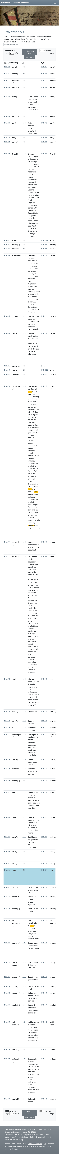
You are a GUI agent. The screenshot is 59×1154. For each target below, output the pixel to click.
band (14, 116)
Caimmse (32, 993)
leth (37, 525)
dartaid (31, 438)
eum (30, 664)
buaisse (35, 112)
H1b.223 (44, 759)
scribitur (33, 309)
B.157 (24, 897)
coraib (30, 299)
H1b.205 (44, 142)
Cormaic (31, 307)
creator (15, 728)
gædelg (31, 559)
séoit (34, 528)
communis (32, 798)
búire (36, 133)
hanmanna (32, 682)
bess (30, 649)
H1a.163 (7, 249)
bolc (13, 142)
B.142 (24, 556)
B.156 (24, 887)
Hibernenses (33, 223)
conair (14, 977)
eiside (30, 161)
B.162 (24, 977)
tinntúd (31, 582)
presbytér (32, 587)
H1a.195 (7, 993)
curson (14, 366)
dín (37, 263)
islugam (31, 435)
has (32, 892)
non (34, 404)
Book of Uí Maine (35, 1144)
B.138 (24, 333)
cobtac (15, 370)
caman (15, 1049)
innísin (30, 636)
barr (29, 112)
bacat (14, 74)
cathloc (53, 837)
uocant (31, 190)
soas (36, 97)
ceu (13, 870)
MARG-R (31, 525)
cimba (14, 909)
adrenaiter (32, 476)
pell (29, 1082)
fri (29, 268)
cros (13, 711)
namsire (36, 544)
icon (35, 610)
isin (33, 279)
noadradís (32, 172)
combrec (31, 336)
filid (29, 174)
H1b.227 (44, 817)
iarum (30, 572)
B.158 (24, 920)
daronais (31, 1087)
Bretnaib (31, 1074)
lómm (32, 639)
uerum (30, 407)
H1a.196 (7, 1005)
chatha (33, 354)
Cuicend (31, 1099)
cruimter (15, 556)
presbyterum (33, 646)
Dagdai (33, 159)
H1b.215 (44, 386)
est (35, 407)
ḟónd (30, 989)
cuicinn (53, 1099)
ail (38, 349)
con (33, 822)
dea (29, 226)
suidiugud (32, 737)
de (29, 215)
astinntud (32, 592)
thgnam (31, 182)
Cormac (31, 255)
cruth (33, 474)
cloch (14, 679)
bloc (51, 142)
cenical (32, 1066)
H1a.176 (7, 728)
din (34, 231)
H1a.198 (7, 1049)
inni (29, 425)
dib (33, 808)
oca (34, 825)
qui (33, 664)
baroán (31, 179)
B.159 (24, 909)
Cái (29, 962)
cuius (36, 195)
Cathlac (31, 837)
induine (31, 747)
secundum (32, 662)
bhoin (30, 396)
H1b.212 (44, 333)
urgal (52, 240)
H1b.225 (44, 780)
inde (29, 800)
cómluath (32, 1007)
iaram (30, 1069)
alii (29, 389)
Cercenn (31, 542)
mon (30, 1030)
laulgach (31, 461)
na (37, 510)
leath (37, 948)
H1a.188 (7, 897)
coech (30, 764)
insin (36, 213)
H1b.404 (44, 556)
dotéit (30, 104)
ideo (35, 184)
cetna (30, 276)
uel (38, 409)
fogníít (30, 833)
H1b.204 (44, 137)
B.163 (24, 986)
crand (14, 986)
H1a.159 (7, 142)
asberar (31, 520)
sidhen (30, 286)
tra (35, 603)
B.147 (24, 728)
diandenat (32, 1079)
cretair (53, 728)
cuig (34, 931)
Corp (30, 721)
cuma (14, 792)
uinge (29, 528)
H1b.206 (44, 154)
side (29, 569)
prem (34, 569)
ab (34, 792)
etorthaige (32, 755)
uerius (33, 409)
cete (14, 851)
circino (33, 547)
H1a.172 (7, 556)
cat (37, 338)
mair (38, 422)
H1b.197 (44, 67)
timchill (35, 463)
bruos (14, 240)
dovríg (30, 420)
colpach (31, 443)
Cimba (30, 909)
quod (30, 404)
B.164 (24, 1005)
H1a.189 (7, 909)
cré (36, 986)
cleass (36, 1030)
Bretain (31, 603)
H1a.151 (7, 67)
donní (33, 585)
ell (31, 349)
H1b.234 (44, 909)
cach (30, 486)
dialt (30, 302)
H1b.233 (44, 897)
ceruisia (31, 774)
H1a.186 (7, 870)
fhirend (31, 440)
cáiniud (35, 962)
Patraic (31, 522)
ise (29, 474)
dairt (30, 453)
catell (32, 338)
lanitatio (31, 967)
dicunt (33, 389)
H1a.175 (7, 721)
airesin (30, 184)
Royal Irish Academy (18, 1146)
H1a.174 (7, 711)
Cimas (30, 897)
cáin (38, 520)
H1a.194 (7, 986)
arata (30, 931)
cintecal (15, 1059)
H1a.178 (7, 759)
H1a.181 (7, 792)
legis (37, 200)
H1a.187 (7, 887)
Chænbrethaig (34, 484)
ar (29, 417)
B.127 (24, 97)
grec (30, 890)
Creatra (31, 728)
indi (34, 402)
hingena (31, 210)
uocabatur (32, 228)
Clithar (35, 412)
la (34, 1072)
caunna (53, 780)
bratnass (15, 249)
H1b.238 (44, 977)
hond (32, 684)
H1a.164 (7, 255)
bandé (30, 208)
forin (38, 822)
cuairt (30, 544)
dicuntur (31, 131)
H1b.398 (44, 837)
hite (36, 512)
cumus (14, 943)
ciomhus (15, 897)
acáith (30, 740)
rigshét (35, 414)
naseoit (34, 515)
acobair (31, 517)
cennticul (31, 1090)
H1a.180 (7, 780)
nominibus (32, 218)
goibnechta (32, 205)
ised (34, 427)
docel (35, 399)
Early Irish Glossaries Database (15, 2)
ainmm (30, 996)
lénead (36, 996)
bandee (31, 169)
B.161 (24, 962)
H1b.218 (44, 679)
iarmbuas (32, 107)
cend (33, 510)
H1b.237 (44, 962)
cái (37, 977)
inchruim (31, 641)
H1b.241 (44, 1005)
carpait (34, 266)
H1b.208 (44, 244)
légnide (31, 631)
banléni (31, 1001)
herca (30, 512)
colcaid (15, 374)
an (29, 349)
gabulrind (32, 550)
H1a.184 (7, 851)
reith (33, 430)
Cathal (15, 333)
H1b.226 (44, 792)
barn (14, 67)
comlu (14, 1005)
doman (31, 657)
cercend (15, 542)
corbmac (31, 258)
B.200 (24, 1022)
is (37, 159)
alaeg (30, 402)
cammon (53, 1049)
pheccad (31, 652)
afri (35, 179)
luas (36, 1010)
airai (29, 329)
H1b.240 (44, 993)
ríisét (35, 471)
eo (37, 792)
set (33, 702)
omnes (35, 221)
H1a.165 (7, 316)
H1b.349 (44, 374)
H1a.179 (7, 769)
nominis (31, 304)
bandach (15, 80)
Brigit (30, 154)
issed (36, 286)
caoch (14, 759)
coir (36, 582)
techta (30, 936)
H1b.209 (44, 249)
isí (30, 618)
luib (33, 890)
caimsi (14, 993)
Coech (30, 759)
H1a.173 (7, 679)
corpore (31, 723)
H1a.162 (7, 244)
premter (31, 564)
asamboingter (32, 1040)
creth (30, 1027)
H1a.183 (7, 837)
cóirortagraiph (34, 291)
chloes (35, 700)
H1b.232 (44, 887)
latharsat (31, 628)
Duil (29, 422)
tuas (30, 1013)
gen (29, 979)
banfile (30, 156)
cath (30, 346)
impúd (35, 504)
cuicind (15, 1099)
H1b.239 (44, 986)
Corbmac (31, 263)
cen (36, 979)
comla (52, 1005)
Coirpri (15, 316)
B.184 (24, 993)
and (32, 830)
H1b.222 (44, 734)
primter (31, 621)
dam (30, 463)
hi (35, 520)
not (29, 430)
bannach (53, 80)
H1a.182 (7, 817)
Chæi (30, 481)
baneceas (32, 164)
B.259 (24, 1059)
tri (36, 208)
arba (34, 174)
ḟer (33, 979)
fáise (30, 752)
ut (38, 309)
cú (34, 820)
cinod (32, 965)
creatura (31, 730)
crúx (29, 714)
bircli (14, 87)
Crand (30, 986)
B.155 (24, 817)
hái (35, 1027)
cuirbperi (31, 326)
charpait (35, 329)
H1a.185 (7, 863)
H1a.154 (7, 87)
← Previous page (29, 52)
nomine (31, 195)
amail (37, 636)
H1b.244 (44, 1059)
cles (29, 1043)
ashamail (31, 742)
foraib (30, 507)
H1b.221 (44, 728)
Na (36, 600)
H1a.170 (7, 386)
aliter (30, 412)
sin (37, 294)
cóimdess (31, 805)
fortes (30, 128)
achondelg (32, 745)
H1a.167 (7, 366)
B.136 (24, 255)
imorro (30, 595)
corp (14, 721)
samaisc (31, 455)
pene (30, 221)
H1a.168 (7, 370)
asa (36, 890)
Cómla (30, 1005)
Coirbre (31, 316)
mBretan (31, 634)
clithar (35, 425)
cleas (30, 1037)
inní (37, 587)
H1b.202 (44, 116)
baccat (52, 74)
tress (30, 468)
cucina (30, 1102)
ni (37, 580)
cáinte (30, 825)
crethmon (33, 1025)
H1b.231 (44, 870)
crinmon (34, 1032)
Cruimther (32, 556)
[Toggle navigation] (55, 3)
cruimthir (33, 590)
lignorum (31, 904)
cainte (52, 817)
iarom (30, 289)
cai (51, 962)
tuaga (30, 933)
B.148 (24, 734)
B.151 (24, 792)
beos (35, 507)
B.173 (24, 837)
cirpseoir (15, 769)
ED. (30, 391)
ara (34, 750)
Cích (30, 887)
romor (30, 177)
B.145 (24, 711)
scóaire (31, 771)
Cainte (31, 817)
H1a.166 (7, 333)
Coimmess (32, 943)
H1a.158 (7, 137)
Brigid (14, 154)
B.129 (24, 154)
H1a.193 (7, 977)
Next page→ (29, 57)
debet (30, 644)
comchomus (33, 945)
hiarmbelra (32, 687)
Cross (30, 711)
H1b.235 (44, 920)
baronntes (32, 126)
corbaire (31, 324)
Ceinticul (32, 1059)
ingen (36, 156)
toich (37, 1035)
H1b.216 (44, 542)
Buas (30, 97)
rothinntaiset (33, 616)
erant (37, 197)
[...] (17, 67)
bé (34, 202)
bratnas (53, 249)
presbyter (34, 562)
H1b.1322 (44, 240)
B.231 (24, 943)
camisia (35, 998)
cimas (52, 897)
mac (29, 266)
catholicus (32, 842)
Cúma (30, 792)
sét (29, 414)
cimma (30, 899)
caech (52, 759)
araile (30, 504)
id (37, 842)
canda (14, 780)
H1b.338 (44, 943)
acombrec (32, 567)
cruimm (31, 577)
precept (31, 613)
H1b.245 (44, 1099)
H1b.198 (44, 74)
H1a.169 (7, 374)
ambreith (31, 479)
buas (14, 97)
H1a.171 (7, 542)
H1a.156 (7, 116)
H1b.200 (44, 87)
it (35, 525)
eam (30, 187)
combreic (31, 343)
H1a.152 (7, 74)
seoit (36, 486)
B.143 (24, 542)
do (29, 273)
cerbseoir (54, 769)
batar (30, 605)
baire (30, 133)
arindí (35, 102)
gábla (30, 432)
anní (33, 618)
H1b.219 (44, 711)
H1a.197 (7, 1022)
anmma (33, 294)
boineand (32, 445)
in (28, 159)
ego (29, 667)
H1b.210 (44, 255)
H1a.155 (7, 97)
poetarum (32, 192)
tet (29, 892)
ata (34, 933)
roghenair (32, 284)
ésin (29, 471)
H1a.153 (7, 80)
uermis (30, 670)
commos (53, 943)
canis (30, 820)
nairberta (32, 697)
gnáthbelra (32, 692)
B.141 (24, 386)
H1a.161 (7, 240)
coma (52, 792)
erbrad (35, 276)
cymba (30, 911)
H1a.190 (7, 920)
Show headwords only (11, 44)
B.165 (24, 1099)
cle (13, 863)
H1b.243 (44, 1049)
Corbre (53, 316)
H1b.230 (44, 863)
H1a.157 (7, 123)
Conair (31, 977)
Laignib (33, 273)
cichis (36, 887)
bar (13, 123)
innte (37, 938)
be (38, 164)
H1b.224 (44, 769)
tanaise (31, 458)
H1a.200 (7, 1099)
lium (34, 803)
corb (30, 261)
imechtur (31, 902)
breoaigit (31, 233)
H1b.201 (44, 97)
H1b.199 (44, 80)
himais (36, 104)
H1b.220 (44, 721)
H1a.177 (7, 734)
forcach (31, 948)
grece (35, 123)
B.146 (24, 721)
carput (34, 261)
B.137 (24, 316)
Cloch (30, 679)
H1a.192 (7, 962)
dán (36, 830)
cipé (29, 808)
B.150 (24, 769)
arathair (31, 466)
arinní (30, 399)
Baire (30, 123)
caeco (30, 762)
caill (29, 1032)
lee (38, 682)
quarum (34, 215)
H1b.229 (44, 851)
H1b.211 (44, 316)
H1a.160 (7, 154)
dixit (37, 664)
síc (36, 641)
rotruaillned (31, 1064)
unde (30, 109)
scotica (36, 346)
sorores (31, 197)
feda (33, 422)
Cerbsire (31, 769)
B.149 (24, 759)
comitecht (32, 608)
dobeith (31, 938)
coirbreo (31, 319)
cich (13, 887)
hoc (38, 192)
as (30, 427)
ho (38, 649)
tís (35, 1013)
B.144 (24, 679)
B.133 (24, 123)
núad (34, 1037)
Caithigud (32, 734)
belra (37, 694)
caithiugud (16, 734)
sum (33, 667)
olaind (30, 1077)
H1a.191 (7, 943)
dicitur (35, 109)
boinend (35, 453)
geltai (30, 271)
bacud (14, 244)
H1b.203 (44, 123)
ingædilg (31, 580)
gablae (30, 492)
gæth (35, 271)
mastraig (31, 827)
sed (29, 409)
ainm (34, 417)
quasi (37, 316)
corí (29, 510)
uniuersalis (32, 847)
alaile (37, 494)
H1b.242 (44, 1022)
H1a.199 (7, 1059)
